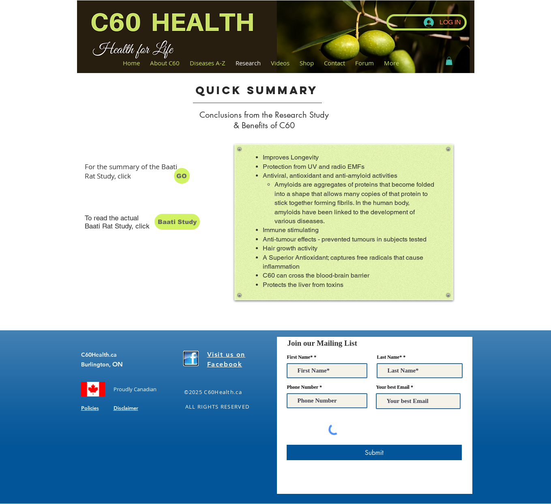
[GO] (182, 176)
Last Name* (389, 357)
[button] (449, 61)
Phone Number (302, 387)
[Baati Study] (177, 222)
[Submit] (374, 452)
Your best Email (392, 387)
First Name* (300, 357)
